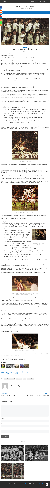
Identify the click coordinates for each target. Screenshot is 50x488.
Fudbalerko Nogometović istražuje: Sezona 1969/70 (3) (12, 370)
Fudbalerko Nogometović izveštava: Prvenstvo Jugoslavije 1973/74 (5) (17, 371)
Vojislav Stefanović (30, 378)
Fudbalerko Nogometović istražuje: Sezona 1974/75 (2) (26, 370)
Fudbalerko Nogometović (18, 386)
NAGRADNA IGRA (33, 1)
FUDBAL (25, 47)
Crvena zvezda (12, 378)
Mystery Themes (42, 483)
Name (2, 418)
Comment (3, 404)
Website (2, 429)
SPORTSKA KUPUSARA (25, 6)
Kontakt (43, 1)
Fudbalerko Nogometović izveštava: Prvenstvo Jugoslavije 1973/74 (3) (8, 371)
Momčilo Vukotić (19, 378)
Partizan (24, 378)
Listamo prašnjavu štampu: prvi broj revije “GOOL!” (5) (21, 370)
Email (2, 423)
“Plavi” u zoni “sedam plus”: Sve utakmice (12, 476)
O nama (47, 1)
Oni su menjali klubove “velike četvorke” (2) (3, 370)
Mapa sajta (39, 1)
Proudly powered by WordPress (23, 483)
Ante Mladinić (6, 378)
